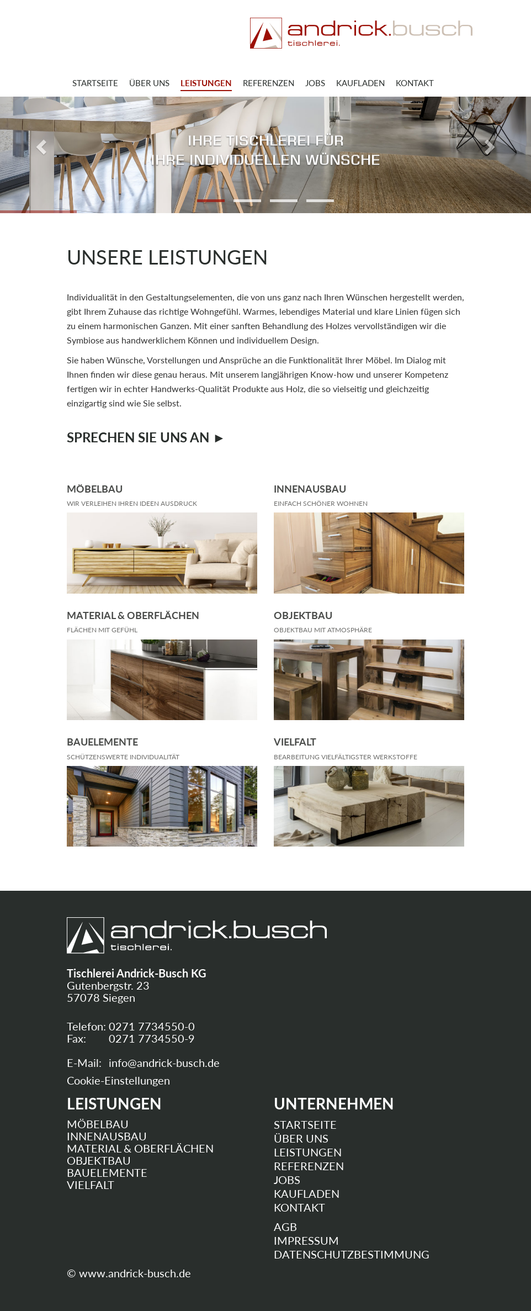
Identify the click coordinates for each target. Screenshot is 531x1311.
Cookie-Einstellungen (118, 1080)
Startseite (95, 83)
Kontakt (415, 83)
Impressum (306, 1240)
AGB (285, 1226)
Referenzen (268, 83)
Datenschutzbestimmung (351, 1254)
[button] (39, 144)
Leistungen (206, 83)
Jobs (315, 83)
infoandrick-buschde (164, 1062)
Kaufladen (360, 83)
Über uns (149, 83)
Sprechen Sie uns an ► (146, 437)
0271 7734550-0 (152, 1026)
